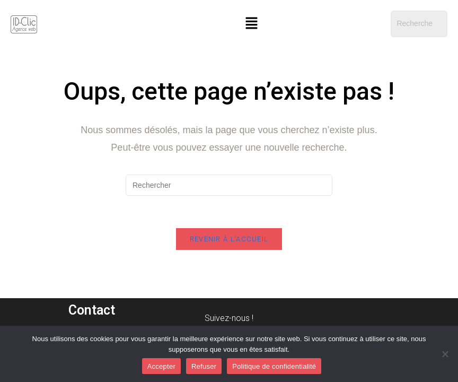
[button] (251, 24)
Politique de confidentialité (274, 366)
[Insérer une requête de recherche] (229, 185)
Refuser (203, 366)
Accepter (161, 366)
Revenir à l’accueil (229, 239)
